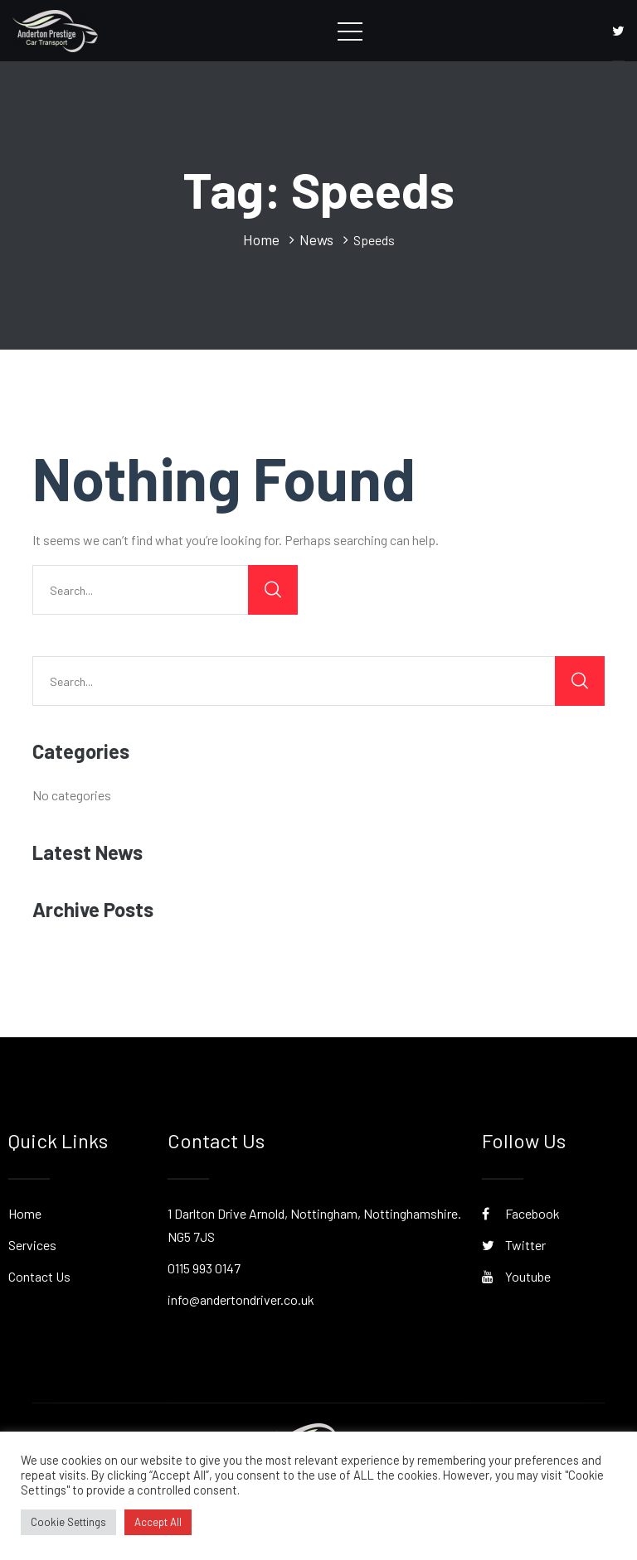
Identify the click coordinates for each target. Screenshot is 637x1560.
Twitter (514, 1245)
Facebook (521, 1213)
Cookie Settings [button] (68, 1522)
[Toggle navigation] (350, 30)
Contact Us (39, 1276)
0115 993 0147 (204, 1268)
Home (24, 1213)
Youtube (516, 1276)
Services (32, 1245)
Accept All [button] (158, 1522)
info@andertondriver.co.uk (241, 1299)
